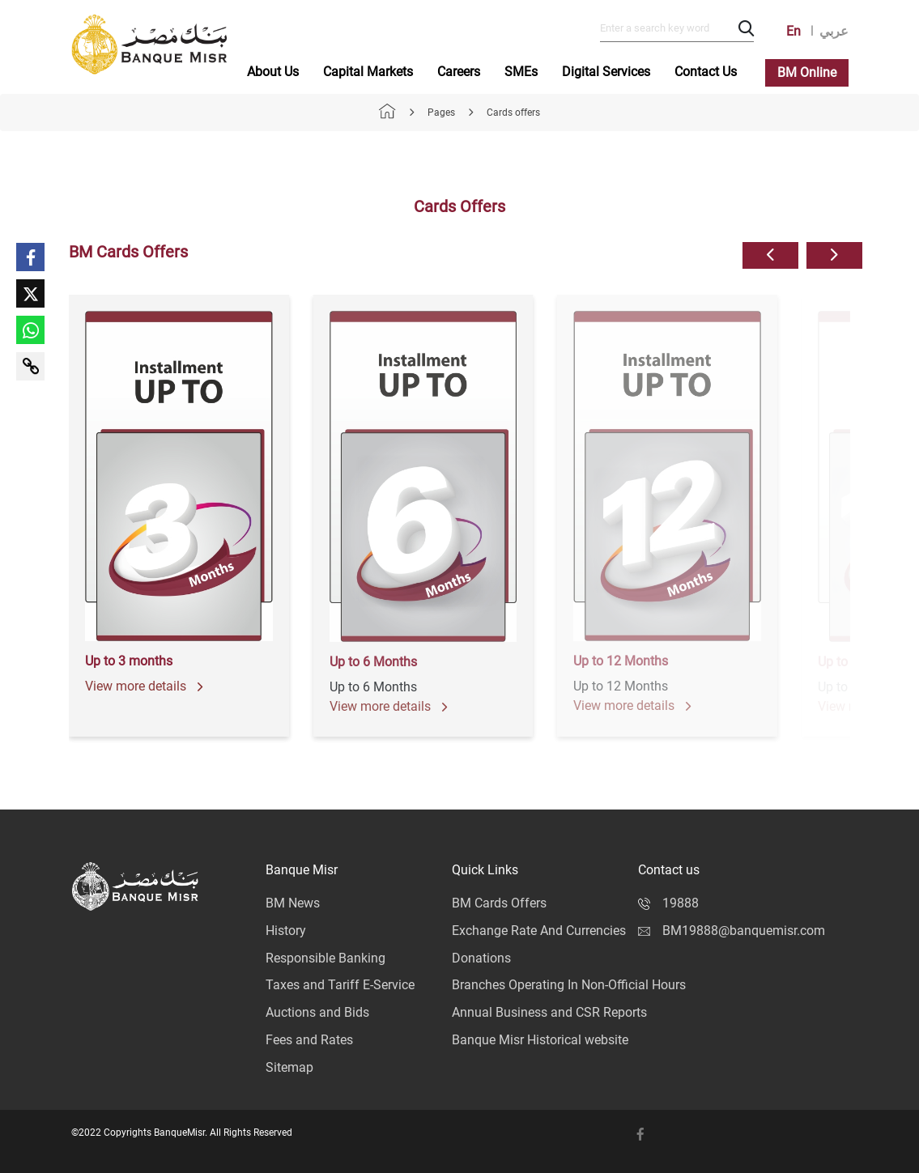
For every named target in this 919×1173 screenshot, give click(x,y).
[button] (770, 255)
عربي (834, 31)
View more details (143, 686)
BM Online (806, 72)
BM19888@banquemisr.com (731, 930)
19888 (668, 903)
